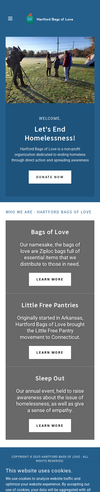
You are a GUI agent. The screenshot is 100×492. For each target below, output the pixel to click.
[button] (12, 18)
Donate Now (50, 177)
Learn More (50, 279)
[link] (50, 18)
